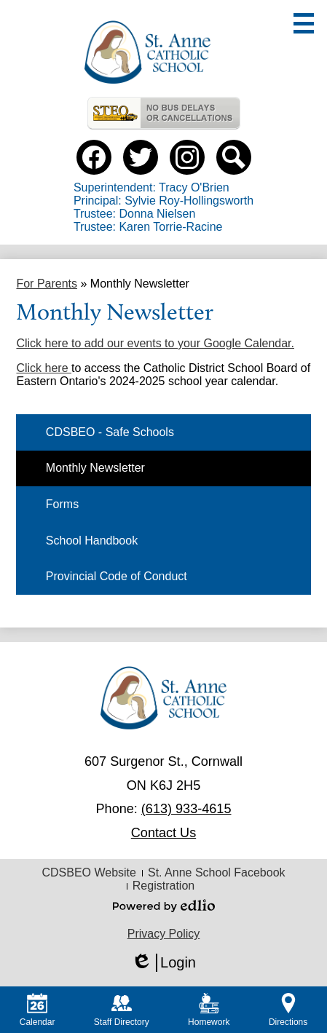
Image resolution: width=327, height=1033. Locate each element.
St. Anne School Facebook (216, 872)
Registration (163, 885)
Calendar (37, 1010)
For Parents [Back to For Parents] (46, 283)
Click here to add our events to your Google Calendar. (155, 343)
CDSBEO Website (89, 872)
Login (163, 963)
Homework (208, 1010)
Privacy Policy (163, 933)
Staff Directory (121, 1010)
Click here (43, 368)
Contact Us (163, 833)
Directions (288, 1010)
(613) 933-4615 (186, 809)
